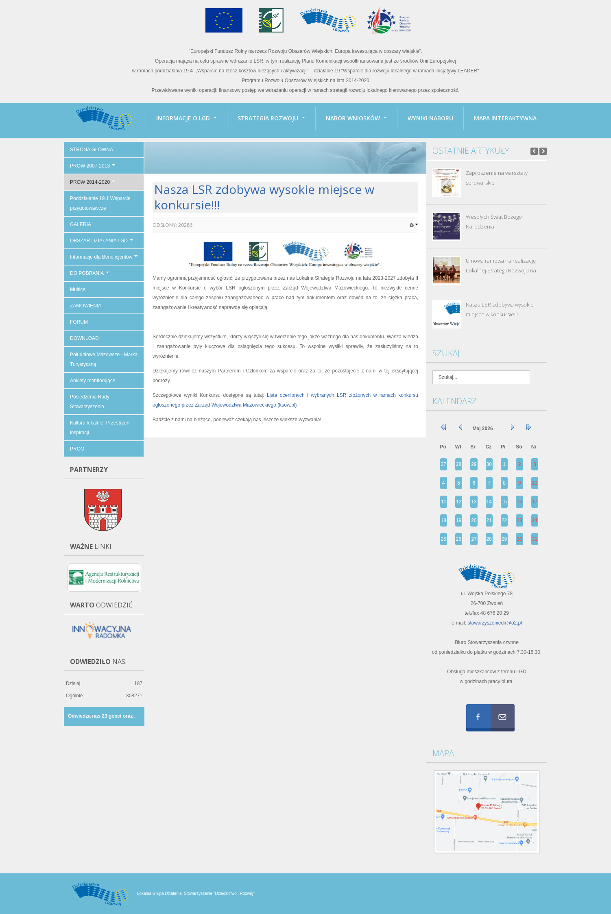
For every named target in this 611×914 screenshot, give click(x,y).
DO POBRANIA (89, 273)
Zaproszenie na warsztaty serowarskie (497, 177)
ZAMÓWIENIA (85, 306)
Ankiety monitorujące (92, 380)
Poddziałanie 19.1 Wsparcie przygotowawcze (100, 203)
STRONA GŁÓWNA (91, 149)
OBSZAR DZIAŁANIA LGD (101, 241)
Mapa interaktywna (505, 118)
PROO (77, 449)
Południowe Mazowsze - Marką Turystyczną (103, 359)
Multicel (78, 289)
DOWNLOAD (84, 338)
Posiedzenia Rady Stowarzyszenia (89, 401)
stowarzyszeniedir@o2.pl (494, 623)
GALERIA (80, 224)
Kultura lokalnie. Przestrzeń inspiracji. (99, 427)
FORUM (79, 322)
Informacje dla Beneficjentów (103, 257)
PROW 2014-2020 (92, 182)
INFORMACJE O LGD (186, 118)
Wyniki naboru (430, 118)
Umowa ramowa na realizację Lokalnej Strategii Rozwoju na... (503, 265)
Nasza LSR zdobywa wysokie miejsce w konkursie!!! (264, 197)
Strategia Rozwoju (271, 118)
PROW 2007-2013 (92, 166)
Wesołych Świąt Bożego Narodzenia (494, 221)
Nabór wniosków (356, 118)
